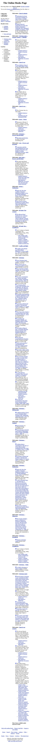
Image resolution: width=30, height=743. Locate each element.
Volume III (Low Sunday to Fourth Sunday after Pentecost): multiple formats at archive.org (23, 700)
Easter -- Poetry (23, 119)
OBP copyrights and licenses (15, 741)
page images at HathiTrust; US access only (23, 59)
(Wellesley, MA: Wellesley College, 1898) (22, 288)
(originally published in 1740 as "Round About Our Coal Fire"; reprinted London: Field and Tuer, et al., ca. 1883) (22, 298)
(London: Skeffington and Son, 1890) (21, 149)
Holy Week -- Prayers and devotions (18, 158)
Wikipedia (3, 20)
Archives (17, 736)
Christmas (21, 257)
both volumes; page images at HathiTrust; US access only (23, 237)
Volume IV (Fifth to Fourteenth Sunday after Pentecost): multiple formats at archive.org (23, 707)
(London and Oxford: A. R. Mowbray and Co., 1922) (22, 618)
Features (12, 736)
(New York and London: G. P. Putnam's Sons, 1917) (21, 374)
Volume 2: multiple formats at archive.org (23, 242)
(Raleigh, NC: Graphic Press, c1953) (22, 270)
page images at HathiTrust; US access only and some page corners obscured (23, 182)
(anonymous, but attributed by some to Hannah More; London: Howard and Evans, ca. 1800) (22, 490)
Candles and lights (23, 246)
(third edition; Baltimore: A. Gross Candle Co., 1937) (21, 250)
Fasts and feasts (7, 34)
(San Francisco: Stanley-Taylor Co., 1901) (21, 345)
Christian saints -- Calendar (8, 39)
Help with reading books (7, 728)
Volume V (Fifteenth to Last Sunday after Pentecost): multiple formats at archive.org (23, 713)
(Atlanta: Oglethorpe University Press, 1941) (21, 278)
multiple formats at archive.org (22, 55)
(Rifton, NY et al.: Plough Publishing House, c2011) (21, 193)
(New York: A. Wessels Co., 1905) (22, 603)
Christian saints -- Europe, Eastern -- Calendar (20, 36)
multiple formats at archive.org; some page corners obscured (23, 177)
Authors (21, 732)
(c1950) (21, 568)
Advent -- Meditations (18, 187)
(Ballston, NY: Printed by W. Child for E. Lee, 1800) (22, 362)
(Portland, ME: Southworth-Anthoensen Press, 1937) (22, 414)
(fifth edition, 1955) (21, 65)
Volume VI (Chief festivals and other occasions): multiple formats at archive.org (23, 718)
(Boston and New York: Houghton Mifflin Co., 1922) (21, 330)
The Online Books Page (15, 3)
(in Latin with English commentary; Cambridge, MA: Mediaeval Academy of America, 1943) (22, 27)
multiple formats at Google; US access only (22, 52)
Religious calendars (6, 28)
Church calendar (23, 13)
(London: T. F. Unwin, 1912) (22, 305)
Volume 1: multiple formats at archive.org (23, 240)
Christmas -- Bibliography (18, 409)
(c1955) (20, 265)
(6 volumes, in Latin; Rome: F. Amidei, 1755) (21, 18)
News (7, 736)
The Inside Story (25, 736)
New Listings (14, 732)
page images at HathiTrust (21, 130)
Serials (17, 733)
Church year (7, 41)
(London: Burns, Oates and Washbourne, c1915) (22, 203)
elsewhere (8, 21)
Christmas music (23, 573)
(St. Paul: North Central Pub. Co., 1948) (21, 524)
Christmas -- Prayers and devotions (18, 134)
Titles (25, 732)
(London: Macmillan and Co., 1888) (22, 431)
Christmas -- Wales (23, 564)
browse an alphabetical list (13, 9)
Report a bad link (18, 728)
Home (3, 732)
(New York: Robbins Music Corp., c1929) (22, 582)
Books (2, 736)
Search (8, 732)
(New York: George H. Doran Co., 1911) (22, 313)
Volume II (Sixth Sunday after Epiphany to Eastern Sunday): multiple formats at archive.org (23, 694)
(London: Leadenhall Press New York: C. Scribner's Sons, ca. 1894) (22, 447)
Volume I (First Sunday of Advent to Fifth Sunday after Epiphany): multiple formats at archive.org (23, 687)
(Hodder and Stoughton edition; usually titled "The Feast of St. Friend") (21, 321)
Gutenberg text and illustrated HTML (22, 116)
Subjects (13, 733)
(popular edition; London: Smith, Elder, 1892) (22, 401)
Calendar (6, 26)
